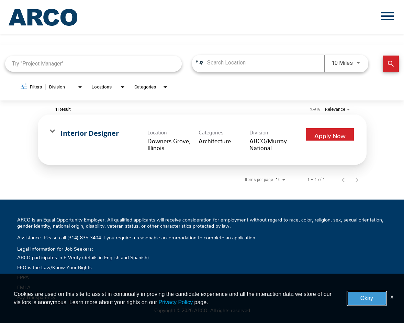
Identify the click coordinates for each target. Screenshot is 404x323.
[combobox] (93, 64)
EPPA (23, 276)
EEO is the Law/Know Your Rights (54, 266)
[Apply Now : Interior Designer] (330, 134)
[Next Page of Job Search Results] (357, 180)
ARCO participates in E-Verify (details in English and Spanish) (83, 256)
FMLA (24, 286)
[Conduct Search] (391, 64)
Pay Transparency (36, 296)
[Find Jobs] (391, 64)
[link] (202, 140)
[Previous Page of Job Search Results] (343, 180)
